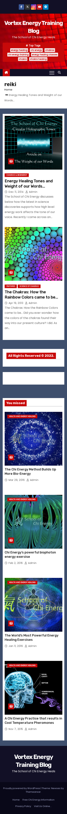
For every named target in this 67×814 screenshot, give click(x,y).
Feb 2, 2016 (16, 563)
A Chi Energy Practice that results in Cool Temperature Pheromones (33, 720)
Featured (10, 286)
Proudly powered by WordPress (22, 788)
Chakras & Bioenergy (16, 175)
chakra (23, 59)
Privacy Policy (23, 806)
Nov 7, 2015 (16, 729)
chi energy (36, 50)
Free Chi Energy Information (38, 799)
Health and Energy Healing (22, 416)
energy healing (19, 50)
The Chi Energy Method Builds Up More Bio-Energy (30, 471)
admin (31, 192)
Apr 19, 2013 (16, 303)
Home (8, 89)
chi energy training (18, 54)
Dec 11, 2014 (16, 192)
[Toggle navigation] (52, 72)
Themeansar (33, 792)
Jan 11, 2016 (16, 646)
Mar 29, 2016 (17, 480)
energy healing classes (44, 54)
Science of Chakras (29, 286)
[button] (60, 72)
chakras (49, 50)
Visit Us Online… (43, 806)
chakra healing (38, 59)
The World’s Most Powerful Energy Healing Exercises (31, 637)
